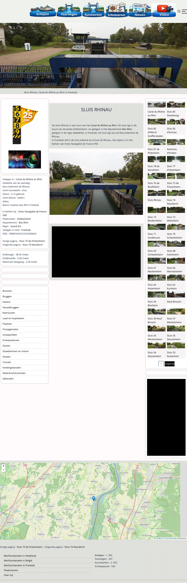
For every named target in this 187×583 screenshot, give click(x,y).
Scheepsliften (10, 334)
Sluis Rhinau (154, 200)
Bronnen (7, 290)
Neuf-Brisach (174, 301)
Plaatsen (7, 323)
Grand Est (78, 132)
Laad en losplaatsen (13, 318)
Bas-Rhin (127, 129)
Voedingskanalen (12, 367)
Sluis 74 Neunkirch (33, 244)
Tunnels (7, 362)
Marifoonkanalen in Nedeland (20, 555)
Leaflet (157, 538)
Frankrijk (26, 229)
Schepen (99, 555)
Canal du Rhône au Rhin (104, 125)
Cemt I (21, 197)
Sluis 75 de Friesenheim (32, 240)
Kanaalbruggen (11, 307)
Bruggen (7, 296)
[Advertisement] (95, 252)
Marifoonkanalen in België (18, 560)
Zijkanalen (8, 378)
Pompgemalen (10, 329)
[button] (93, 498)
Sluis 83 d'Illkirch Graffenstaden (155, 132)
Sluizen (6, 345)
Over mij (8, 575)
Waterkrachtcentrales (14, 373)
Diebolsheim (24, 218)
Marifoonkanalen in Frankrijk (19, 565)
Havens (7, 301)
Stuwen (7, 356)
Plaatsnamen (11, 570)
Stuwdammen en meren (16, 351)
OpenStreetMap (171, 538)
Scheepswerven (11, 340)
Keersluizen (9, 312)
